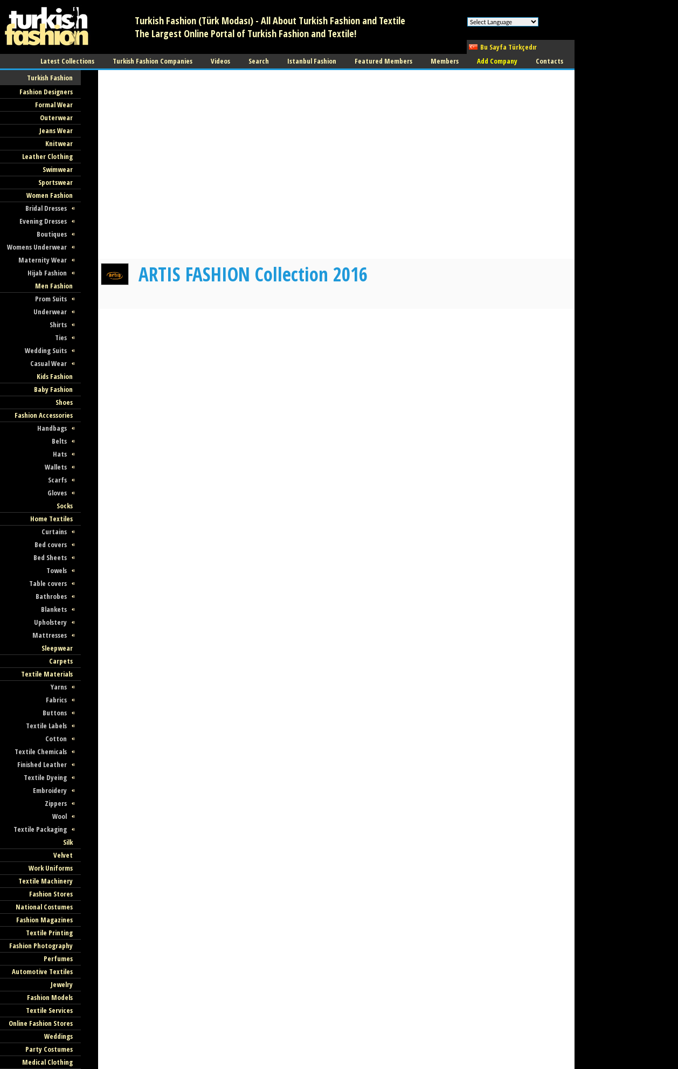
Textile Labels (46, 725)
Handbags (52, 428)
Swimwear (58, 169)
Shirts (58, 324)
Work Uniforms (51, 868)
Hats (60, 454)
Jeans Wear (56, 130)
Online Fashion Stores (41, 1023)
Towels (56, 570)
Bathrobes (51, 596)
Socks (65, 506)
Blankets (54, 609)
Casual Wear (48, 363)
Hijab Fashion (47, 273)
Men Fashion (54, 286)
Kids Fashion (55, 376)
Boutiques (52, 234)
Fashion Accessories (44, 415)
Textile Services (49, 1010)
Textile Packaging (40, 829)
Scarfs (57, 480)
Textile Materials (47, 674)
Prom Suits (51, 299)
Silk (68, 842)
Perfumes (58, 958)
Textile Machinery (45, 881)
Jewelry (62, 984)
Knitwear (59, 143)
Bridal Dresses (46, 208)
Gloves (57, 493)
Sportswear (55, 182)
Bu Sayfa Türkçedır (508, 47)
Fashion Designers (46, 91)
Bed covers (50, 544)
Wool (59, 816)
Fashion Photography (41, 945)
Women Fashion (49, 195)
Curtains (54, 531)
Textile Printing (49, 932)
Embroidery (50, 790)
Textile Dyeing (45, 777)
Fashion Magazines (44, 920)
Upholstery (50, 622)
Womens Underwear (37, 247)
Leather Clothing (47, 156)
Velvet (63, 855)
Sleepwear (57, 648)
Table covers (48, 583)
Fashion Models (50, 997)
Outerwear (56, 117)
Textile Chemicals (41, 751)
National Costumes (44, 907)
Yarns (59, 687)
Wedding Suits (46, 350)
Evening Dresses (43, 221)
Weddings (58, 1036)
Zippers (56, 803)
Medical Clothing (47, 1062)
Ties (61, 337)
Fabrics (56, 700)
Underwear (50, 311)
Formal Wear (54, 104)
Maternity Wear (42, 260)
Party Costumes (49, 1049)
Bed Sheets (50, 557)
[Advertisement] (294, 234)
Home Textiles (51, 518)
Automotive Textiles (42, 971)
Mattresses (49, 635)
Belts (59, 441)
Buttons (55, 713)
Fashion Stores (51, 894)
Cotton (56, 738)
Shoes (64, 402)
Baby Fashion (53, 389)
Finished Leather (42, 764)
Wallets (56, 467)
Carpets (61, 661)
